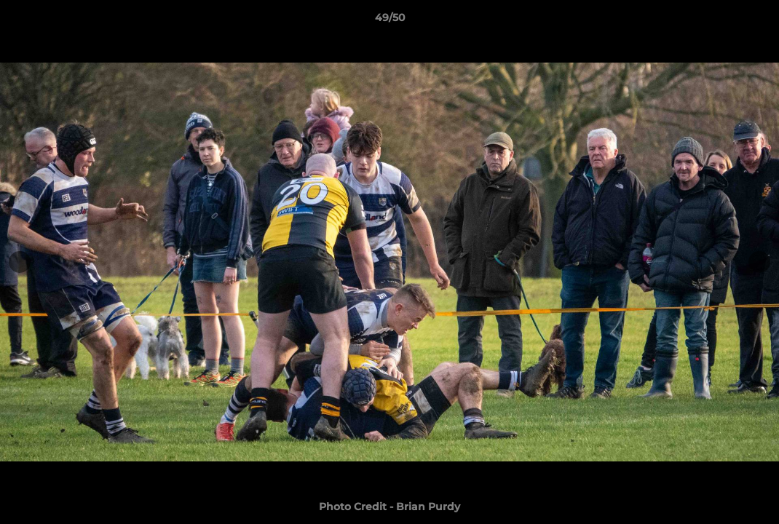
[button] (753, 21)
